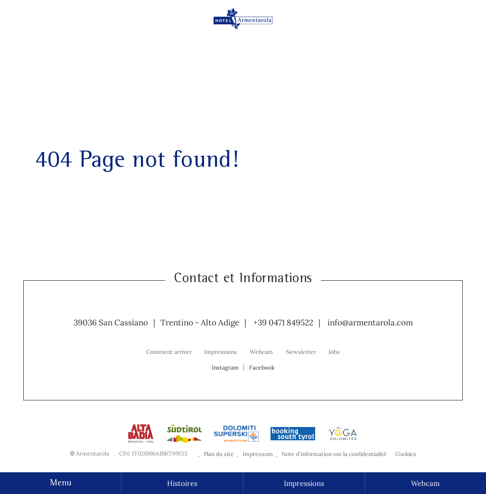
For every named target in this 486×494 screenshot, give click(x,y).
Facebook (261, 367)
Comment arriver (169, 351)
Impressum (258, 453)
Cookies (405, 453)
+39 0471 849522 (283, 322)
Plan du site (219, 453)
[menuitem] (169, 351)
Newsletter (301, 351)
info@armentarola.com (370, 322)
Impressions (304, 483)
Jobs (334, 351)
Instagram (225, 367)
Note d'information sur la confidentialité (334, 453)
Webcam (425, 483)
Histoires (182, 483)
